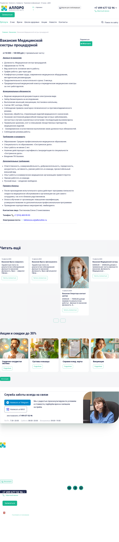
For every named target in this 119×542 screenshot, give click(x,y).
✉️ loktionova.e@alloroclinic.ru (34, 220)
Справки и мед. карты (73, 361)
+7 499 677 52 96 (105, 7)
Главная (5, 32)
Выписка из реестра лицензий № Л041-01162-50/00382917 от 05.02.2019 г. (47, 521)
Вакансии (12, 32)
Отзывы (44, 3)
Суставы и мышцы (41, 361)
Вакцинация (98, 361)
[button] (86, 43)
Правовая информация (32, 3)
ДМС (49, 3)
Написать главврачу (16, 3)
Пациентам (4, 3)
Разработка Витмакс (112, 521)
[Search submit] (102, 22)
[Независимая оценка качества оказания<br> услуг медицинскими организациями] (4, 512)
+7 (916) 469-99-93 (22, 215)
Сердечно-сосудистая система (12, 362)
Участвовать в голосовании (20, 515)
